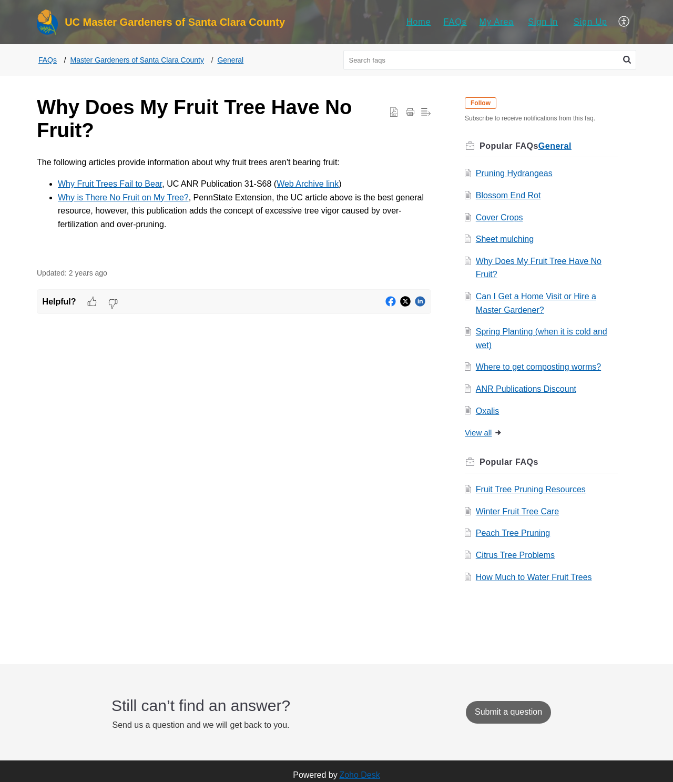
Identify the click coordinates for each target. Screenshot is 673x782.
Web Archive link (308, 183)
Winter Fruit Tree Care (517, 511)
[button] (624, 22)
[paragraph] (234, 204)
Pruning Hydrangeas (514, 173)
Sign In (543, 21)
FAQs (455, 21)
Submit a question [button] (508, 711)
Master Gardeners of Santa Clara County (136, 60)
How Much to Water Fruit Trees (534, 577)
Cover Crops (499, 217)
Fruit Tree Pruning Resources (531, 489)
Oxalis (487, 411)
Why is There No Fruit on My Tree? (123, 197)
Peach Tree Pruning (513, 533)
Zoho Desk (359, 774)
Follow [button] (481, 103)
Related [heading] (567, 462)
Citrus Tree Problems (515, 555)
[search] (490, 60)
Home (418, 21)
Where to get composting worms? (538, 366)
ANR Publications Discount (526, 388)
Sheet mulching (505, 239)
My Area (497, 21)
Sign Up (590, 21)
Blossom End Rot (508, 195)
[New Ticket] (508, 711)
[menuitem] (419, 22)
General (230, 60)
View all (483, 432)
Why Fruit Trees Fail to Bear (110, 183)
